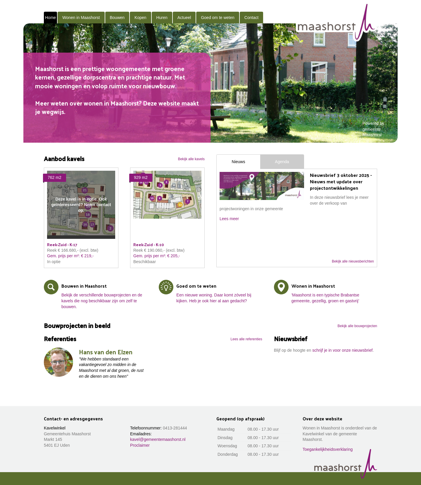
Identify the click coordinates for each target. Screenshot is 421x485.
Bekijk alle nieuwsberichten (353, 261)
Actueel (184, 17)
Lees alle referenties (246, 339)
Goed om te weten (217, 17)
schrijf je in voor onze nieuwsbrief (342, 350)
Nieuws (238, 161)
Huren (162, 17)
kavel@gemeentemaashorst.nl (157, 439)
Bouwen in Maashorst (84, 286)
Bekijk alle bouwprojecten (357, 326)
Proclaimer (140, 445)
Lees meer (229, 218)
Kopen (140, 17)
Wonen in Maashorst (81, 17)
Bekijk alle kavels (191, 159)
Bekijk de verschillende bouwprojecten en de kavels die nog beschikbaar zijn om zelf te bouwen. (101, 301)
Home (50, 17)
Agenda (282, 161)
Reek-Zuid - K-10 (148, 244)
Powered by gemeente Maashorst (373, 129)
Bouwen (117, 17)
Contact (251, 17)
